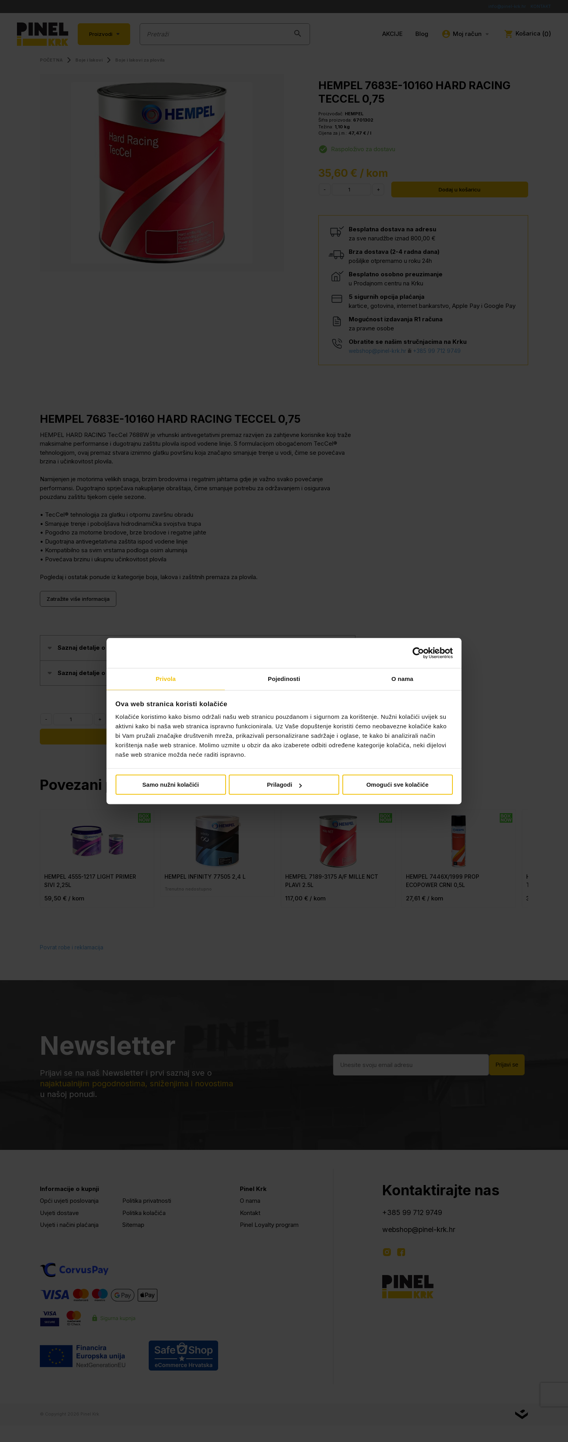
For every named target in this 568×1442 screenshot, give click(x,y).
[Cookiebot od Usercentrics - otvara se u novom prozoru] (418, 652)
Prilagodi (284, 785)
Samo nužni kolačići (170, 785)
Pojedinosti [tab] (284, 678)
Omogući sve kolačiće (397, 785)
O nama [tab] (402, 678)
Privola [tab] (166, 678)
